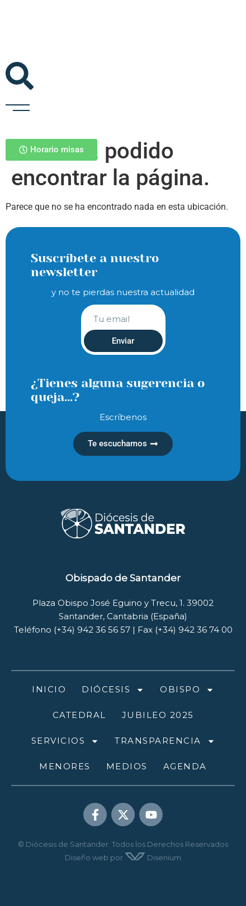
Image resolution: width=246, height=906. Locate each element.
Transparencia (165, 741)
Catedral (79, 715)
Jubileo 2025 (158, 715)
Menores (65, 766)
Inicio (49, 689)
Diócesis (113, 690)
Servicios (65, 741)
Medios (127, 766)
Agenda (185, 766)
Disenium (153, 857)
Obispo (187, 690)
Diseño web (86, 857)
